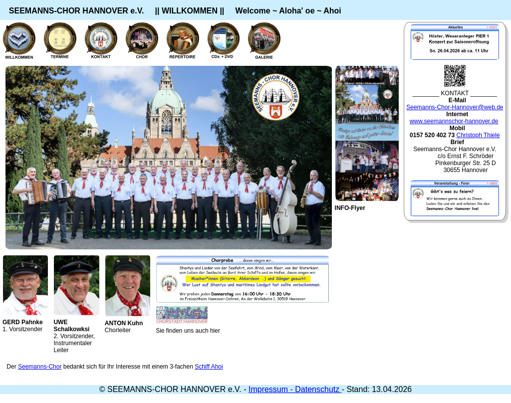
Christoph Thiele (478, 135)
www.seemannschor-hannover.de (454, 121)
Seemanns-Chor (39, 366)
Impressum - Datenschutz (295, 389)
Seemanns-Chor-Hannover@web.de (454, 107)
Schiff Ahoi (209, 366)
